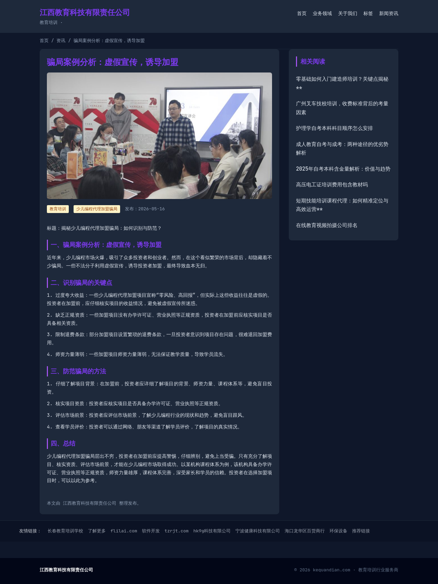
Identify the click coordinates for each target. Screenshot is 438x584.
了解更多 (97, 531)
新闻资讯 (388, 13)
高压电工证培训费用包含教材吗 (332, 184)
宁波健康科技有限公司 (257, 531)
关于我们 (347, 13)
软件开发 (151, 531)
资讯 (60, 40)
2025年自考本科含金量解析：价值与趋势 (343, 168)
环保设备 (338, 531)
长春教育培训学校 (65, 531)
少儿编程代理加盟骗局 (96, 209)
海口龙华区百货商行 (305, 531)
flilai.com (124, 531)
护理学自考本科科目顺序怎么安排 (334, 128)
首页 (302, 13)
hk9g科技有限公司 (212, 531)
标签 (368, 13)
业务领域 (322, 13)
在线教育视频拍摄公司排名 (327, 225)
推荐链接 (361, 531)
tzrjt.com (177, 531)
